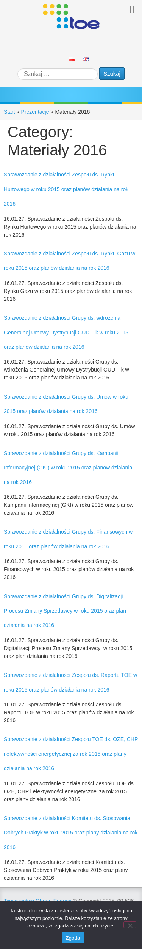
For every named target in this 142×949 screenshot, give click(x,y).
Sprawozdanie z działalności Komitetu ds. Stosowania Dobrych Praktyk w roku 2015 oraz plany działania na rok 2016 (70, 832)
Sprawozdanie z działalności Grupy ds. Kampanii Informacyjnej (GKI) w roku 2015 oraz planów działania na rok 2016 (68, 467)
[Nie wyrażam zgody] (129, 924)
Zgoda (73, 938)
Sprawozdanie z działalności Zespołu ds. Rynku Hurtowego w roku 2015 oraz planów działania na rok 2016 (66, 189)
